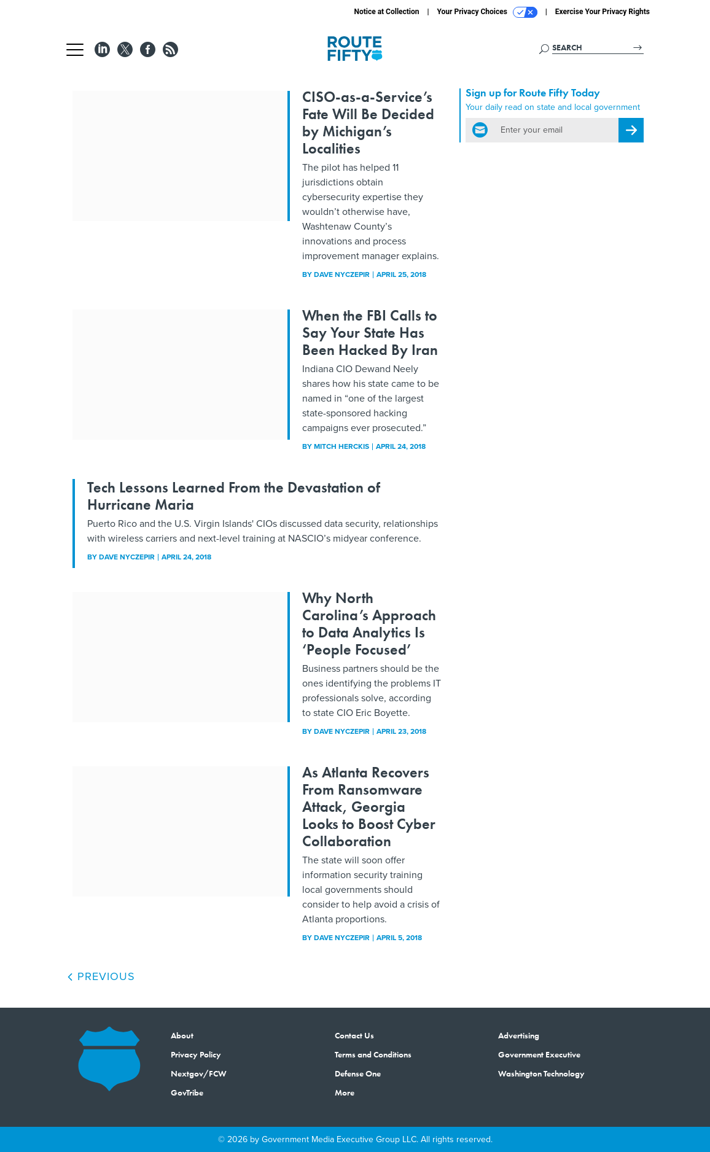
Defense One (358, 1073)
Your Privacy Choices (487, 12)
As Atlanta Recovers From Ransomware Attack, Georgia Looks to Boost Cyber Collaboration (368, 806)
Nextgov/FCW (199, 1073)
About (182, 1035)
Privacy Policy (196, 1054)
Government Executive (539, 1054)
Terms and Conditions (373, 1054)
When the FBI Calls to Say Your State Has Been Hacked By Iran (370, 332)
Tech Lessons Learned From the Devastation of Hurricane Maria (233, 496)
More (344, 1092)
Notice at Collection (386, 11)
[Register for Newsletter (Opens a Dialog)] (631, 130)
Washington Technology (541, 1073)
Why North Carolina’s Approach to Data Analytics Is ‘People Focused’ (369, 623)
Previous (100, 976)
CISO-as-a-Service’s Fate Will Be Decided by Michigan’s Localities (368, 122)
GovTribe (187, 1092)
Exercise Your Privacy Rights (602, 11)
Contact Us (354, 1035)
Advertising (518, 1035)
